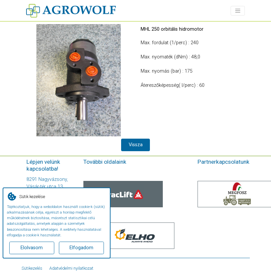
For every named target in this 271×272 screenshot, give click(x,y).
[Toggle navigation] (238, 11)
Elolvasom (32, 248)
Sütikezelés (32, 268)
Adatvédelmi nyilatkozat (71, 268)
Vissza (136, 145)
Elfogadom (81, 248)
